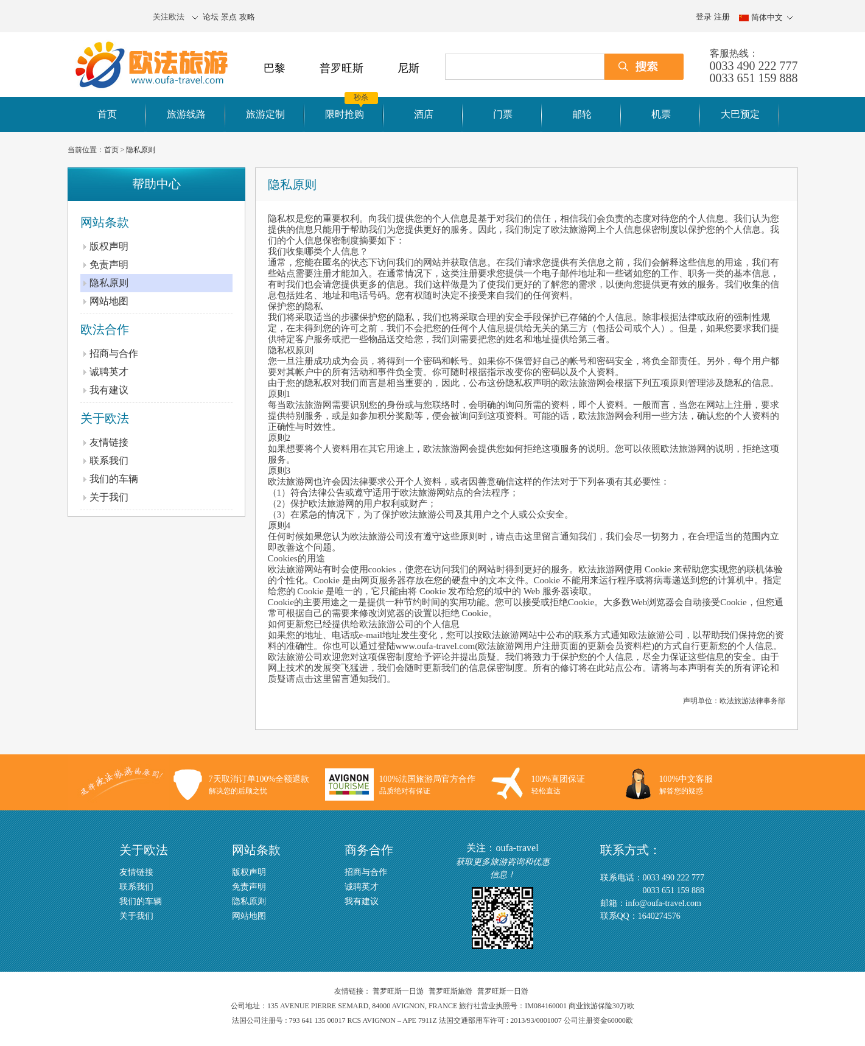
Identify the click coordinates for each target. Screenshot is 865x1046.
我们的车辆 (113, 479)
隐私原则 (140, 150)
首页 (107, 114)
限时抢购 (344, 114)
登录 (704, 16)
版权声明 (108, 246)
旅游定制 (265, 114)
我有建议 (108, 390)
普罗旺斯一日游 (398, 991)
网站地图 (108, 301)
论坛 (211, 16)
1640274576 (659, 916)
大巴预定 (740, 114)
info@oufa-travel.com (663, 903)
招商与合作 (113, 353)
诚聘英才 (108, 372)
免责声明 (108, 264)
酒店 (423, 114)
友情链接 (108, 442)
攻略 (247, 16)
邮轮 (582, 114)
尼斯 (408, 68)
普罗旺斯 (341, 68)
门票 (503, 114)
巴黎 (274, 68)
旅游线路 (186, 114)
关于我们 (108, 497)
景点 (229, 16)
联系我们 (108, 460)
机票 (661, 114)
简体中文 (767, 18)
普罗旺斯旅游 (450, 991)
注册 (722, 16)
